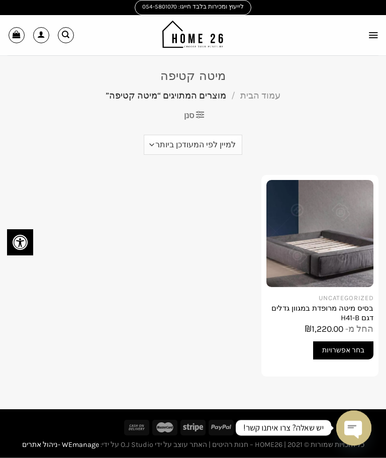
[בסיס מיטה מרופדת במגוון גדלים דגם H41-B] (319, 233)
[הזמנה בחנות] (193, 145)
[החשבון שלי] (41, 35)
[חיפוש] (66, 35)
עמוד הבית (260, 95)
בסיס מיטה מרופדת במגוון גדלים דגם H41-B (322, 313)
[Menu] (372, 35)
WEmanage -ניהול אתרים (60, 444)
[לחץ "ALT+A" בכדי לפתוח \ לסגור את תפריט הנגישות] (20, 242)
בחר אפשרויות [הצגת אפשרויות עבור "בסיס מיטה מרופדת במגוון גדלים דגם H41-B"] (343, 350)
